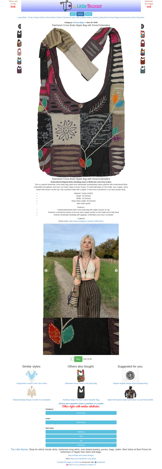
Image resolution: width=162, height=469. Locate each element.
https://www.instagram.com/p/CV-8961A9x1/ (86, 221)
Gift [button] (81, 441)
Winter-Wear (86, 17)
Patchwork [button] (81, 432)
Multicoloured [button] (80, 422)
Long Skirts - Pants (25, 17)
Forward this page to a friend (68, 462)
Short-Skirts (50, 17)
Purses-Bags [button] (81, 413)
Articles (83, 465)
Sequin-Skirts (39, 17)
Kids (133, 17)
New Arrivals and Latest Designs (81, 455)
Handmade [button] (81, 445)
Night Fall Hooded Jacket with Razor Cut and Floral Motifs (130, 400)
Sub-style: (50, 428)
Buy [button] (78, 359)
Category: (50, 409)
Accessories (125, 17)
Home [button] (80, 14)
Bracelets (103, 17)
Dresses (66, 17)
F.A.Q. (75, 465)
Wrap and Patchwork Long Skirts (83, 459)
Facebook (101, 462)
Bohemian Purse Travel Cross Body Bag (81, 383)
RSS (70, 465)
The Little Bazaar (19, 449)
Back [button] (73, 14)
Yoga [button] (81, 436)
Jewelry (95, 17)
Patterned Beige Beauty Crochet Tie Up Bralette (31, 400)
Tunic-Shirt (75, 17)
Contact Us (91, 465)
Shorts (59, 17)
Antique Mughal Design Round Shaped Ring (130, 383)
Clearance (140, 17)
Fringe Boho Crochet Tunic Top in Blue (31, 383)
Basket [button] (88, 14)
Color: (48, 419)
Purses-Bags (114, 17)
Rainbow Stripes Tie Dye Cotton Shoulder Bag (81, 400)
